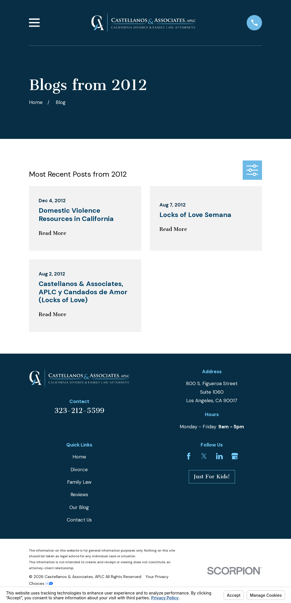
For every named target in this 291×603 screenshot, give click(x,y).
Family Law (79, 482)
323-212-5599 (79, 410)
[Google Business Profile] (234, 456)
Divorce (79, 469)
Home (79, 457)
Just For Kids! (212, 476)
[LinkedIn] (219, 456)
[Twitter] (204, 456)
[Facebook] (188, 456)
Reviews (79, 494)
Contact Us (79, 520)
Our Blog (79, 507)
